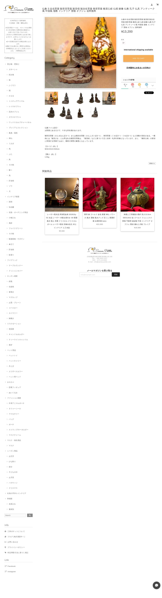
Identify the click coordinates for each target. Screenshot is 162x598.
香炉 (10, 345)
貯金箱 (11, 181)
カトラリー (13, 313)
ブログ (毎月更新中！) (16, 537)
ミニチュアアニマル (16, 101)
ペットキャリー (15, 361)
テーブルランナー (16, 265)
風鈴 (10, 223)
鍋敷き (11, 318)
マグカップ (13, 297)
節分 (10, 467)
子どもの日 (13, 472)
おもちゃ (10, 382)
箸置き (11, 292)
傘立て (11, 244)
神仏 (10, 138)
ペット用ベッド (15, 377)
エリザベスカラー (16, 371)
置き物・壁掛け (13, 64)
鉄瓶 (10, 281)
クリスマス (13, 488)
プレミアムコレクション (18, 128)
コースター (13, 308)
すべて (125, 84)
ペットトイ (13, 355)
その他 (11, 165)
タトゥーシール (15, 409)
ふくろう (12, 85)
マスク (11, 446)
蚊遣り (11, 255)
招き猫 (11, 75)
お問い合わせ (13, 542)
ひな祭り (12, 461)
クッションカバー (16, 271)
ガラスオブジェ (15, 117)
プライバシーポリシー (16, 547)
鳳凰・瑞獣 (13, 133)
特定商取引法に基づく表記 (18, 553)
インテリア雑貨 (13, 197)
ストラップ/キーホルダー (18, 430)
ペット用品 (11, 350)
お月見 (11, 477)
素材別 (11, 509)
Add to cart (139, 58)
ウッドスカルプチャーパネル (20, 122)
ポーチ (11, 424)
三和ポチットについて (16, 531)
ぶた (10, 154)
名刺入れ (12, 504)
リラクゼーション (14, 324)
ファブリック (12, 260)
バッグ (11, 419)
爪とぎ (11, 366)
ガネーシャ (13, 69)
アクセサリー (14, 414)
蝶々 (10, 170)
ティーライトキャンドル (18, 340)
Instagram (12, 571)
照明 (10, 202)
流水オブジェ (14, 112)
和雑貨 (9, 499)
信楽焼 (11, 287)
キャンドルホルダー (16, 334)
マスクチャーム (15, 435)
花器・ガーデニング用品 (18, 212)
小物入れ (12, 218)
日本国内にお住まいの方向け (138, 68)
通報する (152, 163)
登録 (115, 274)
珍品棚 (11, 207)
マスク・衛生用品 (14, 440)
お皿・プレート (15, 303)
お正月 (11, 456)
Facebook (12, 566)
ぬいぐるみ (13, 393)
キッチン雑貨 (12, 276)
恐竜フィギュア (15, 387)
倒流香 (11, 329)
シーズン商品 (12, 451)
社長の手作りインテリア (16, 493)
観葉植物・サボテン (16, 239)
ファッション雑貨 (14, 398)
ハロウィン (13, 483)
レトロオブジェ (15, 106)
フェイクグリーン (16, 228)
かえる (11, 96)
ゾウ (10, 186)
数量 (122, 39)
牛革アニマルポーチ (16, 403)
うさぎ (11, 144)
